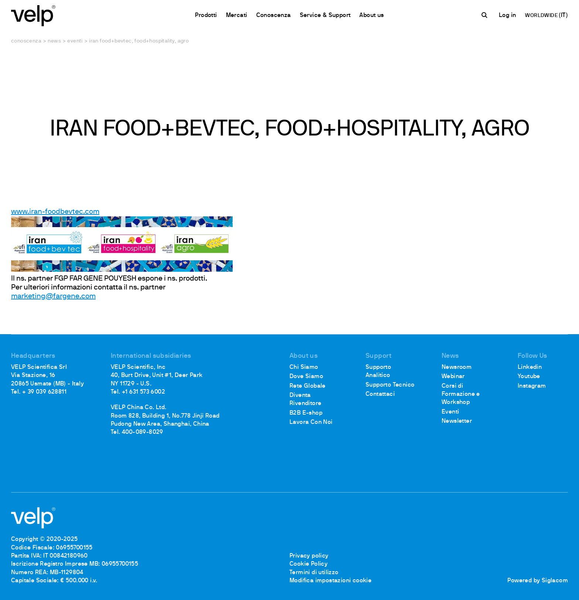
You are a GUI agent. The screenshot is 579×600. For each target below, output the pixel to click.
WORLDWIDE (542, 15)
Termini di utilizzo (314, 572)
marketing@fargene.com (53, 296)
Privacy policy (309, 556)
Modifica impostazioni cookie (330, 580)
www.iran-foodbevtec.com (55, 212)
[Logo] (33, 15)
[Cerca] (486, 15)
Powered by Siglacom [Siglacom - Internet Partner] (537, 580)
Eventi (74, 41)
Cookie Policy (309, 564)
